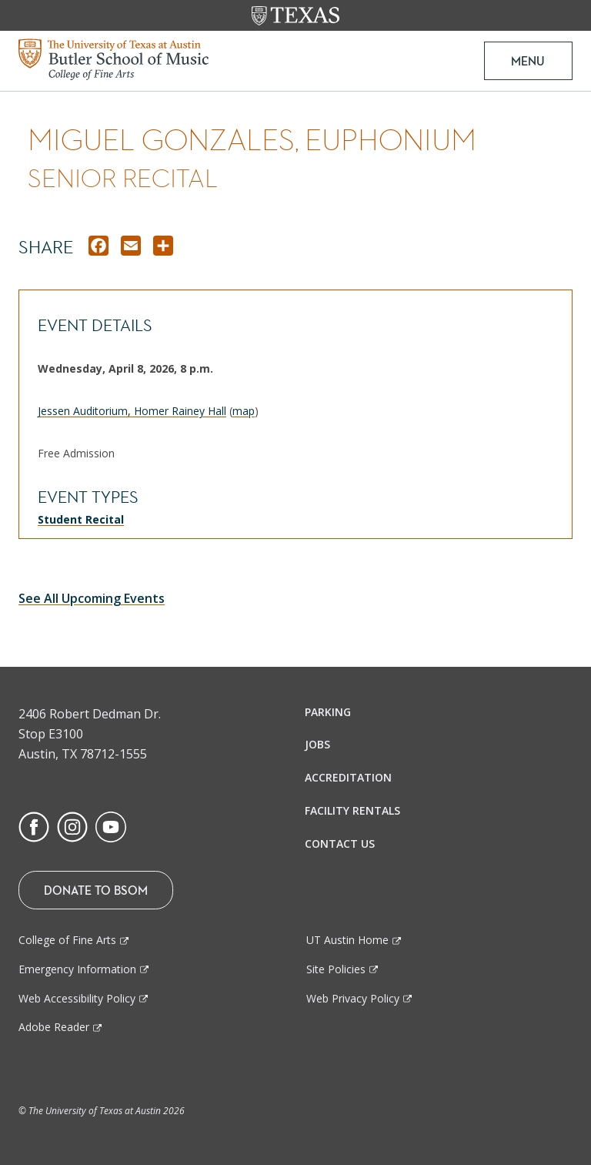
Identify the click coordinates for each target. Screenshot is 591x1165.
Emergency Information (77, 969)
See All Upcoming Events (91, 598)
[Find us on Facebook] (33, 825)
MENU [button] (528, 61)
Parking (328, 712)
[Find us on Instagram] (72, 825)
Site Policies (336, 969)
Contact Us (340, 843)
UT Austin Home (347, 939)
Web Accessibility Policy (76, 998)
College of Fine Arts (67, 939)
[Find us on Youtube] (110, 825)
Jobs (317, 744)
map (243, 410)
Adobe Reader (53, 1026)
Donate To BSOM (96, 890)
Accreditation (348, 777)
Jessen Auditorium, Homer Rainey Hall (132, 410)
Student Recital (81, 519)
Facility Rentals (352, 810)
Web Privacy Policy (352, 998)
